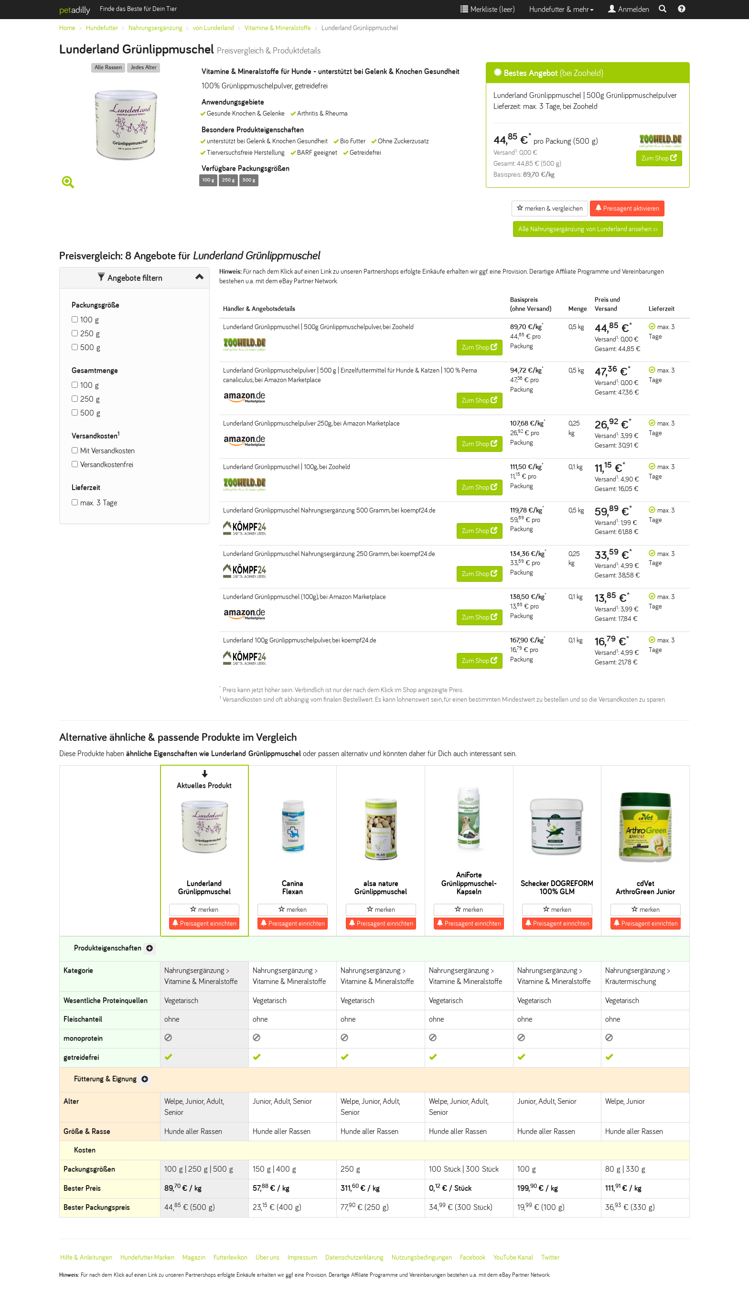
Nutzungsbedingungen (422, 1257)
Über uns (267, 1257)
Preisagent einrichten (204, 923)
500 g (90, 347)
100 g (89, 320)
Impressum (302, 1257)
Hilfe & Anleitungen (86, 1257)
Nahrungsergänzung (155, 28)
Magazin (193, 1257)
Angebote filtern (129, 278)
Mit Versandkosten (107, 451)
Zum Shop (659, 158)
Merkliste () (487, 9)
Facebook (472, 1257)
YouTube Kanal (513, 1257)
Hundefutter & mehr (561, 9)
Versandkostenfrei (106, 464)
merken (204, 909)
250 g (90, 334)
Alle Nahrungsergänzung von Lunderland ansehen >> (588, 229)
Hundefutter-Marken (147, 1257)
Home (67, 28)
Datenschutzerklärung (354, 1257)
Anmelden (628, 9)
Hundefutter (102, 28)
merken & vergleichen (550, 208)
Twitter (550, 1257)
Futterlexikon (230, 1257)
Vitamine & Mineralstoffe (278, 28)
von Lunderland (213, 28)
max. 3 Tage (98, 503)
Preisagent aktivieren (627, 208)
